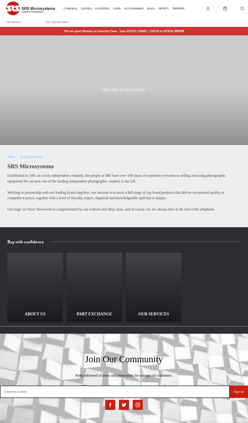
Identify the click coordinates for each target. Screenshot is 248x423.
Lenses (86, 8)
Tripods (178, 8)
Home (11, 156)
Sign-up (239, 391)
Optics (163, 8)
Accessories (134, 8)
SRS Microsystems (31, 156)
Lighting (102, 8)
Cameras (71, 8)
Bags (151, 8)
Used (117, 8)
